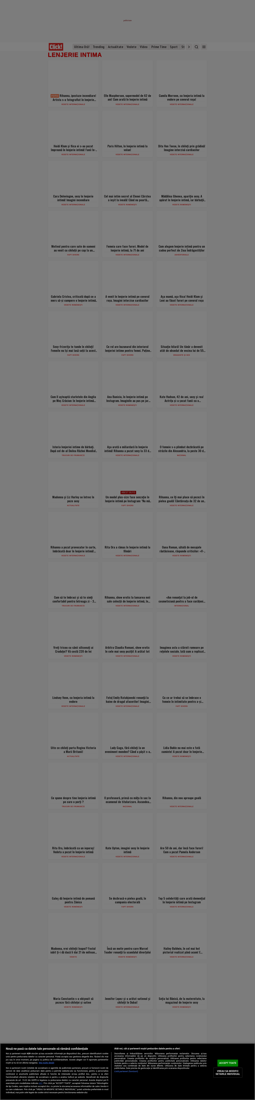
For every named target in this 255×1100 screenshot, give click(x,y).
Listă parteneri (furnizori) (126, 1071)
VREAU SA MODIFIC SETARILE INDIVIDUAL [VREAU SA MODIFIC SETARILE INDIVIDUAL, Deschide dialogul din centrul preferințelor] (228, 1072)
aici (40, 1083)
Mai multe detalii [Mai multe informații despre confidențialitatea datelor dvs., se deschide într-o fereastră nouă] (46, 1063)
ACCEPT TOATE (227, 1063)
